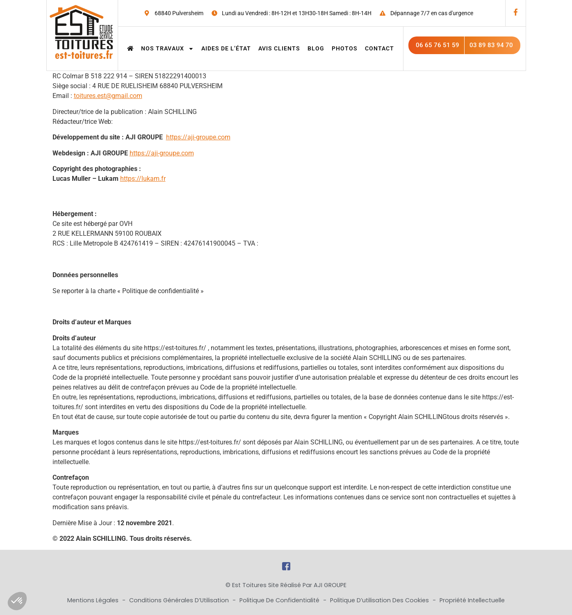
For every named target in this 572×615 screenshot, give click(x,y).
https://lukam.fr (143, 178)
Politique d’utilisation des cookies (380, 600)
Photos (345, 48)
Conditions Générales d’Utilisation (179, 600)
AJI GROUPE (330, 585)
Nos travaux (167, 48)
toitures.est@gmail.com (108, 96)
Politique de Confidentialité (280, 600)
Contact (379, 48)
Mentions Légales (93, 600)
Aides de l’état (226, 48)
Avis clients (279, 48)
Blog (316, 48)
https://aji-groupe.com (198, 137)
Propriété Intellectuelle (472, 600)
